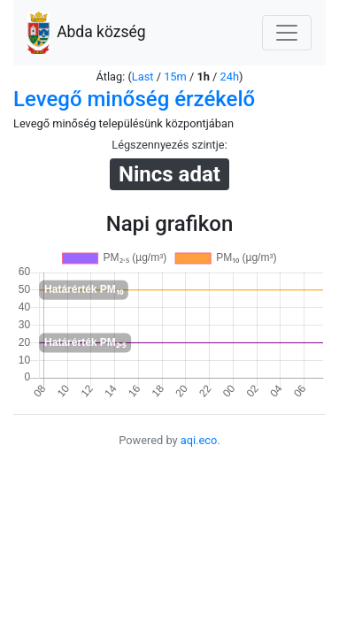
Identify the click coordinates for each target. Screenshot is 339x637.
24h (229, 76)
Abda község (86, 33)
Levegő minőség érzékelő (134, 99)
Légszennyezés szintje (168, 144)
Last (143, 76)
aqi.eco (199, 440)
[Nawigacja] (287, 32)
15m (175, 76)
